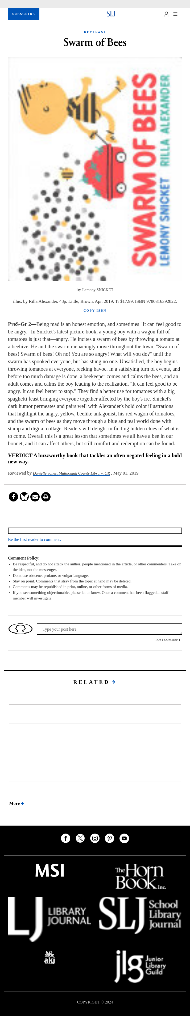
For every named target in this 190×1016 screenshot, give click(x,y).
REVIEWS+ (95, 32)
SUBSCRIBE (23, 14)
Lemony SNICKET (97, 290)
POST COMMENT (168, 640)
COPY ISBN (95, 310)
